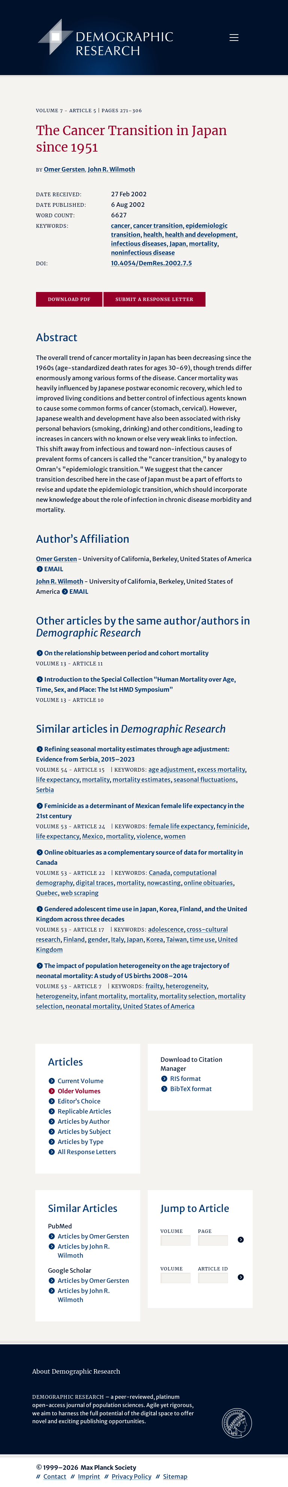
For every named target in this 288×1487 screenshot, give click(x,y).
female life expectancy (181, 826)
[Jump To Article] (241, 1240)
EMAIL (53, 569)
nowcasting (164, 882)
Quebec (47, 893)
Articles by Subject (84, 1131)
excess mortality (221, 769)
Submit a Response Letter (155, 299)
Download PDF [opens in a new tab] (69, 299)
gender (98, 939)
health (152, 234)
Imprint (89, 1476)
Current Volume (81, 1081)
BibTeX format (191, 1089)
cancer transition (158, 225)
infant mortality (103, 996)
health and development (200, 234)
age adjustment (171, 769)
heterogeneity (186, 986)
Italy (117, 939)
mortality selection (187, 996)
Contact (55, 1476)
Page (205, 1231)
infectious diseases (138, 243)
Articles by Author (84, 1121)
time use (202, 939)
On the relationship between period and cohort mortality (126, 653)
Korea (154, 939)
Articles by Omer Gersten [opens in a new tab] (93, 1236)
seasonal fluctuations (205, 779)
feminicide (232, 826)
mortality (203, 243)
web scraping (80, 893)
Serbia (45, 789)
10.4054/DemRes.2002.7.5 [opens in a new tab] (151, 263)
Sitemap (175, 1476)
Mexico (92, 836)
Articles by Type (81, 1141)
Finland (74, 939)
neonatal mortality (93, 1006)
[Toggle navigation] (234, 37)
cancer (120, 225)
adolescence (166, 929)
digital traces (95, 882)
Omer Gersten (64, 169)
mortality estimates (141, 779)
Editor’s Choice (79, 1101)
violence (148, 836)
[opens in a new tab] (237, 1423)
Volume (171, 1231)
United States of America (159, 1006)
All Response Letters (87, 1152)
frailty (154, 986)
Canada (159, 872)
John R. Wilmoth (111, 169)
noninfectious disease (143, 252)
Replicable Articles (84, 1111)
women (175, 836)
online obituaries (208, 882)
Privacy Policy (132, 1476)
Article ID (213, 1269)
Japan (178, 243)
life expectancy (57, 779)
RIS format (185, 1078)
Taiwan (176, 939)
